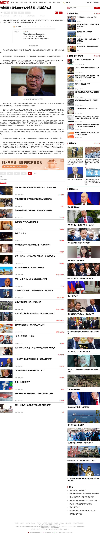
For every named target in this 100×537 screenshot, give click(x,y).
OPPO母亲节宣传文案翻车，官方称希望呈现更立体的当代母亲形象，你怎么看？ (87, 117)
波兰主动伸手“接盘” (74, 389)
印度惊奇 (62, 252)
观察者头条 (61, 355)
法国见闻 (62, 343)
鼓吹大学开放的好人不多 (82, 84)
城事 (54, 2)
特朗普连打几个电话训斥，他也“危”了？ (81, 314)
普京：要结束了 (73, 296)
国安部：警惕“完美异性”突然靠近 (81, 504)
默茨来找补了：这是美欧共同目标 (79, 352)
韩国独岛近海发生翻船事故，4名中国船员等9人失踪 (34, 393)
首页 (12, 2)
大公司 (62, 389)
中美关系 (62, 240)
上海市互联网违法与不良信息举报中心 (63, 532)
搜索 (97, 8)
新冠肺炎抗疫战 (60, 275)
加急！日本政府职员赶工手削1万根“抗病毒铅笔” (33, 405)
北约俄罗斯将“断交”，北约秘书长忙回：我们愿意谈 (34, 291)
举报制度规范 (68, 523)
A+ (21, 16)
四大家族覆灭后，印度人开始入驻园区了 (87, 92)
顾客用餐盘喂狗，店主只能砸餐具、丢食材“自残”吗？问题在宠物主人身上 (87, 76)
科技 (50, 2)
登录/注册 (96, 2)
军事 (30, 2)
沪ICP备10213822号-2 (19, 526)
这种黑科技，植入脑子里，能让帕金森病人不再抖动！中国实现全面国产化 (87, 125)
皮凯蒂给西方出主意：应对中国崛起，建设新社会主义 (35, 348)
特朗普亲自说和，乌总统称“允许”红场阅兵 (82, 461)
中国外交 (62, 366)
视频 (58, 2)
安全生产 (62, 400)
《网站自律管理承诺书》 (78, 523)
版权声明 (28, 523)
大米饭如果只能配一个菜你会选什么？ (86, 108)
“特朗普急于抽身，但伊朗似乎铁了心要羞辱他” (88, 40)
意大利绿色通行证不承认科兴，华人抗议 (30, 325)
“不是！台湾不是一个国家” (25, 336)
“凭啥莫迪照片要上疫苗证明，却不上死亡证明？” (33, 245)
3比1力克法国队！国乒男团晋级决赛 (82, 497)
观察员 (67, 3)
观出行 (35, 2)
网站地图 (56, 523)
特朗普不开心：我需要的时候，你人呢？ (81, 225)
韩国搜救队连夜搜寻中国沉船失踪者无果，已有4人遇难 (35, 188)
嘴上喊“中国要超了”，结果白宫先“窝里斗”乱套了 (88, 25)
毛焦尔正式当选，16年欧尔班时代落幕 (80, 278)
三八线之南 (61, 194)
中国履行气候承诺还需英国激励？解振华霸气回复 (33, 359)
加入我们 (50, 523)
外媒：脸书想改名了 (22, 382)
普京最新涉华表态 (74, 207)
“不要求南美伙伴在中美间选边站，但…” (29, 371)
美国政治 (62, 229)
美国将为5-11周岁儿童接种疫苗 (26, 222)
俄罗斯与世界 (60, 297)
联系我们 (16, 523)
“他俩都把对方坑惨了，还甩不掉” (79, 407)
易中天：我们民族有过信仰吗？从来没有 (87, 68)
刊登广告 (39, 523)
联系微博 (45, 523)
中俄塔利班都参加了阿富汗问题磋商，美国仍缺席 (33, 199)
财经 (21, 2)
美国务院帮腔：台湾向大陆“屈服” (87, 17)
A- (17, 16)
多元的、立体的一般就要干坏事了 (85, 59)
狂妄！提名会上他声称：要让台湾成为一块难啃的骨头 (35, 256)
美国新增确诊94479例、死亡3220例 (28, 302)
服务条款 (33, 523)
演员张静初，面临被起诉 (76, 261)
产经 (45, 2)
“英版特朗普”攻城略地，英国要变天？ (80, 443)
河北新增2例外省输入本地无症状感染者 (29, 268)
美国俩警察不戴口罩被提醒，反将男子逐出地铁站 (33, 210)
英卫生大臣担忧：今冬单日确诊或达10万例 (31, 279)
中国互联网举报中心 (48, 532)
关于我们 (22, 523)
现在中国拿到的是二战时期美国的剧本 (86, 100)
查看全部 (97, 13)
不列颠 (62, 286)
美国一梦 (62, 217)
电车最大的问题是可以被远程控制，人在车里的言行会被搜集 (87, 133)
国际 (25, 2)
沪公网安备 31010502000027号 (35, 532)
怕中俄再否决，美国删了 (84, 32)
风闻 (17, 2)
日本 (63, 412)
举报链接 (62, 523)
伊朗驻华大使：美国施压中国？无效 (88, 46)
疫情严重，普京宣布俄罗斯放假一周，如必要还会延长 (35, 313)
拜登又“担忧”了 (20, 233)
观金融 (41, 2)
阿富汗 (62, 206)
